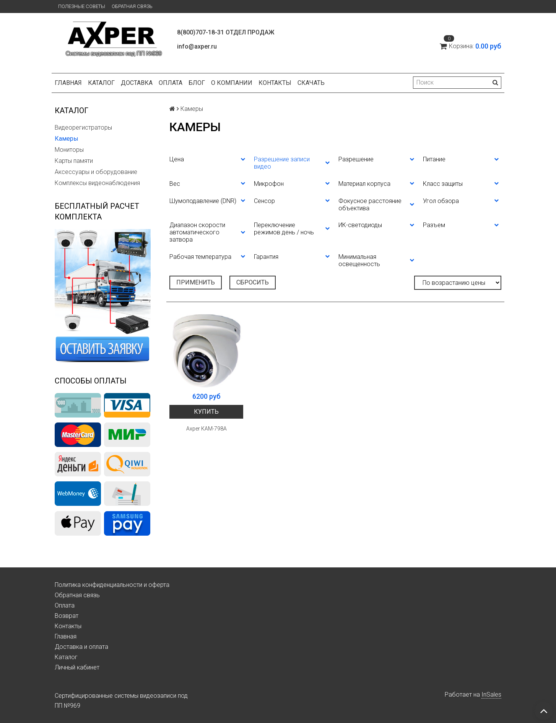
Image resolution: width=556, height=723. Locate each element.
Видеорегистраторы (83, 127)
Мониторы (69, 149)
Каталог (101, 82)
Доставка (137, 82)
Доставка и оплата (81, 646)
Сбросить (252, 282)
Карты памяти (74, 160)
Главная (68, 82)
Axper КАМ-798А (206, 429)
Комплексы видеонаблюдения (97, 183)
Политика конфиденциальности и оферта (112, 584)
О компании (231, 82)
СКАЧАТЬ (311, 82)
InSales (491, 694)
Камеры (66, 138)
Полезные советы (81, 6)
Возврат (66, 615)
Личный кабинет (77, 667)
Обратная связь (132, 6)
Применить (195, 282)
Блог (197, 82)
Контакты (274, 82)
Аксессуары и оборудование (96, 171)
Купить (206, 411)
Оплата (170, 82)
